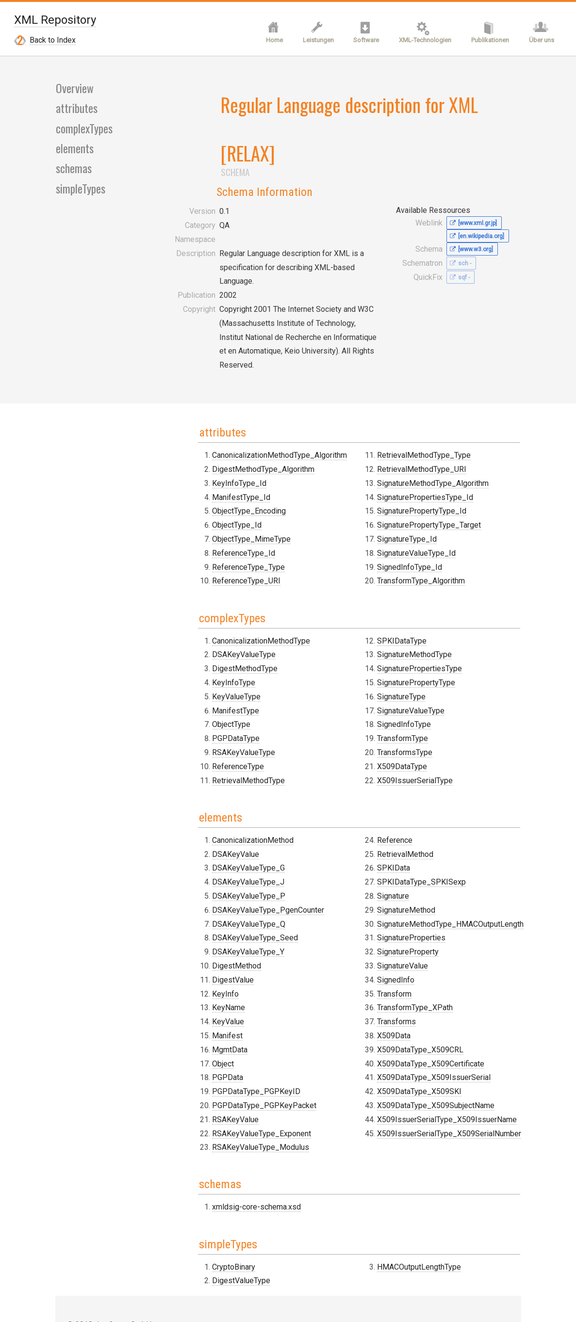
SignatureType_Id (395, 462)
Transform (382, 914)
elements (74, 151)
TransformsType (393, 673)
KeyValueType (212, 618)
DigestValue (209, 899)
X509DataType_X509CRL (408, 969)
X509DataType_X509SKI (407, 1011)
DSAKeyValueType (220, 576)
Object (199, 983)
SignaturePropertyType (404, 604)
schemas (73, 171)
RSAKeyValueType (219, 673)
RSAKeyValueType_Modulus (236, 1067)
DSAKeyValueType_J (224, 801)
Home (268, 41)
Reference (383, 760)
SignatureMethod (394, 830)
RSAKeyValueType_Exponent (237, 1053)
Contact (80, 1254)
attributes (76, 110)
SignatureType (389, 618)
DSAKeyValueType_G (224, 787)
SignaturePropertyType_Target (417, 448)
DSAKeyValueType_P (225, 816)
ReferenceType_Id (219, 476)
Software (363, 41)
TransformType (390, 660)
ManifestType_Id (217, 420)
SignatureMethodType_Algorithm (421, 406)
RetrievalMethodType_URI (410, 392)
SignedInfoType (392, 646)
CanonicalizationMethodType (237, 562)
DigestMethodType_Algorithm (239, 392)
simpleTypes (80, 191)
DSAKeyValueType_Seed (231, 857)
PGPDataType (212, 660)
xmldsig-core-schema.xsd (232, 1125)
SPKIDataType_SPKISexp (409, 801)
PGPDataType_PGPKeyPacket (240, 1025)
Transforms (384, 941)
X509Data (382, 955)
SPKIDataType (390, 562)
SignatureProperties (399, 857)
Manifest (203, 955)
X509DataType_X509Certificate (419, 983)
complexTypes (84, 130)
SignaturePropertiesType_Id (413, 420)
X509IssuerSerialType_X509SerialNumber (437, 1053)
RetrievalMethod (393, 774)
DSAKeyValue (211, 774)
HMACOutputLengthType (407, 1183)
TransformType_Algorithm (409, 504)
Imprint (79, 1268)
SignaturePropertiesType (407, 590)
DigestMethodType (221, 590)
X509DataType (390, 688)
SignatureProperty (396, 871)
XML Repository (55, 20)
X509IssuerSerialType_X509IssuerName (435, 1039)
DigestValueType (217, 1197)
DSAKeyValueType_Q (225, 844)
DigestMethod (212, 885)
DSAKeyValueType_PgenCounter (244, 830)
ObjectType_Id (213, 448)
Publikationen (489, 41)
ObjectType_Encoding (225, 434)
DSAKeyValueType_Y (224, 871)
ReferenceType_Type (224, 490)
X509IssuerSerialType (403, 702)
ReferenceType (214, 688)
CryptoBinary (209, 1183)
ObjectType (207, 646)
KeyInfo (201, 914)
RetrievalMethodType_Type (412, 378)
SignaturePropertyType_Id (410, 434)
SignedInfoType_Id (397, 490)
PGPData (203, 997)
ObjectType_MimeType (227, 462)
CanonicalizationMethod (229, 760)
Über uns (541, 41)
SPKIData (381, 787)
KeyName (204, 927)
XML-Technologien (422, 41)
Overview (74, 90)
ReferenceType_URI (222, 504)
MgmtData (206, 969)
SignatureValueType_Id (404, 476)
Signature (381, 816)
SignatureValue (390, 885)
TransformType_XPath (403, 927)
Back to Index (53, 41)
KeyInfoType (209, 604)
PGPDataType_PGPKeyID (232, 1011)
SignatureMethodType (402, 576)
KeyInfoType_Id (215, 406)
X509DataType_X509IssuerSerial (422, 997)
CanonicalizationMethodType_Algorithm (255, 378)
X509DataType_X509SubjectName (424, 1025)
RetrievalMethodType (224, 702)
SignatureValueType (399, 632)
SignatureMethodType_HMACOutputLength (438, 844)
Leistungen (313, 41)
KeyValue (204, 941)
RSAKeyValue (211, 1039)
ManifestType (211, 632)
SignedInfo (384, 899)
